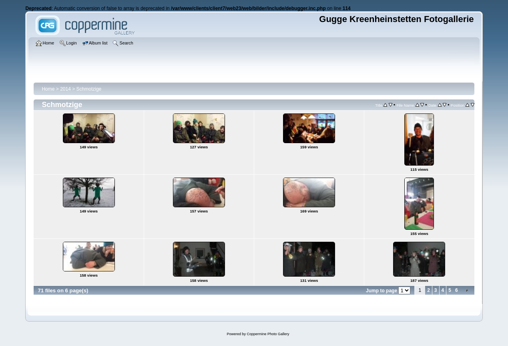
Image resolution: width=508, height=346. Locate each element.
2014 (65, 89)
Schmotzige (89, 89)
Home (48, 89)
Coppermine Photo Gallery (268, 334)
